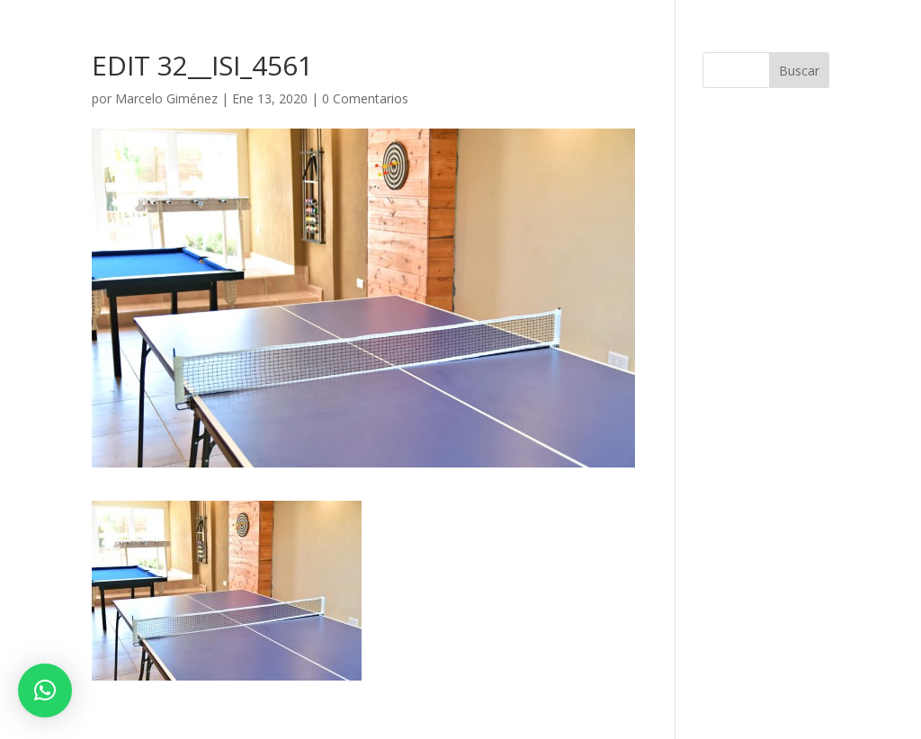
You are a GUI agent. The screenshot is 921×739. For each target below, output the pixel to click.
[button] (45, 690)
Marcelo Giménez (166, 98)
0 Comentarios (365, 98)
